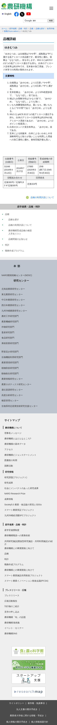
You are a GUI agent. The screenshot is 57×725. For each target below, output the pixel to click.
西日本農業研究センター (13, 305)
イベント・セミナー (14, 628)
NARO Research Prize (14, 493)
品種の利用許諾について (42, 197)
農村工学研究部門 (10, 316)
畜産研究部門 (8, 332)
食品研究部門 (8, 338)
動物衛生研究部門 (10, 373)
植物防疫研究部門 (10, 368)
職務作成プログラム (14, 564)
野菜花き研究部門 (10, 351)
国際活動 (8, 466)
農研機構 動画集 (12, 622)
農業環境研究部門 (10, 362)
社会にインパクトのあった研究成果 (21, 488)
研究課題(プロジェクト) (15, 477)
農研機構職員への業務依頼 (17, 535)
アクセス (8, 449)
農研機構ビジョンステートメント (20, 455)
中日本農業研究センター (13, 299)
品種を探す (40, 28)
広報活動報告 (10, 601)
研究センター (21, 280)
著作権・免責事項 (36, 703)
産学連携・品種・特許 (18, 28)
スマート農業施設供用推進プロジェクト (23, 575)
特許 (6, 559)
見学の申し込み (11, 612)
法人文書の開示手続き (27, 709)
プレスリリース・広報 (15, 590)
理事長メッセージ (12, 433)
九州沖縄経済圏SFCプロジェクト (20, 515)
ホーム (4, 28)
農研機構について (13, 428)
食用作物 (50, 28)
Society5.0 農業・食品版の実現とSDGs (23, 504)
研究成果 (8, 483)
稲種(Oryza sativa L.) (12, 31)
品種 (31, 28)
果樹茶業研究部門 (10, 343)
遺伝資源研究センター (12, 389)
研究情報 (9, 472)
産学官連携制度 (11, 530)
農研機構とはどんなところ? (17, 438)
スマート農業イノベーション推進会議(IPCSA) (26, 581)
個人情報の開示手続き (17, 722)
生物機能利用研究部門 (12, 357)
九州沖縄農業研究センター (14, 310)
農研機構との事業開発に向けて (19, 548)
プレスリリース (11, 595)
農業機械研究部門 (10, 321)
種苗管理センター (10, 400)
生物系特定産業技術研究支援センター (20, 406)
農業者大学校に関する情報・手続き (27, 715)
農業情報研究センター (12, 379)
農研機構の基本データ (15, 444)
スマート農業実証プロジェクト (19, 510)
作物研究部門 (8, 327)
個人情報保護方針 (39, 722)
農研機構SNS (10, 633)
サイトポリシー (16, 703)
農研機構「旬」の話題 (15, 617)
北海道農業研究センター (13, 289)
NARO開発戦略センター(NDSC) (17, 275)
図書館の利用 (10, 460)
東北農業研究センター (12, 294)
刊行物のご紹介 (11, 606)
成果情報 (8, 499)
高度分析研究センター (12, 395)
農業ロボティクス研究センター (16, 384)
